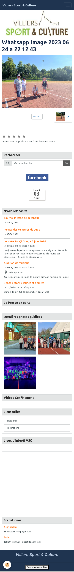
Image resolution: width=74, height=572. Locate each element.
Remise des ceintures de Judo (22, 229)
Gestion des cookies (37, 567)
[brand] (19, 5)
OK (66, 163)
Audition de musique (16, 262)
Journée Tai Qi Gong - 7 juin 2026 (25, 241)
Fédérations (13, 428)
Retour (36, 116)
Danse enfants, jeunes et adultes (24, 282)
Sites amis (12, 421)
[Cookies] (7, 565)
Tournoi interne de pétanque (21, 217)
